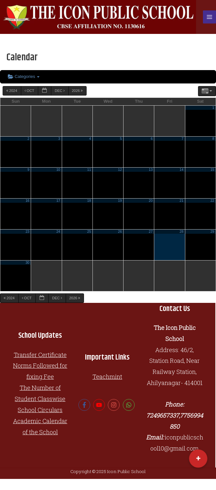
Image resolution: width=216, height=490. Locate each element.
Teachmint (107, 376)
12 (120, 169)
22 (212, 200)
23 (27, 231)
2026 (78, 91)
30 (27, 262)
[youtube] (100, 405)
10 (58, 169)
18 (89, 200)
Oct (30, 91)
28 (182, 231)
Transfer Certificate (40, 355)
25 (89, 231)
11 (89, 169)
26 (120, 231)
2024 (12, 91)
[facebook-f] (85, 405)
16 (27, 200)
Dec (60, 91)
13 (151, 169)
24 (58, 231)
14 (182, 169)
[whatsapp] (129, 405)
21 (182, 200)
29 (212, 231)
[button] (198, 458)
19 (120, 200)
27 (151, 231)
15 (212, 169)
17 (58, 200)
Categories (24, 76)
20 (151, 200)
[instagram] (114, 405)
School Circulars (40, 410)
